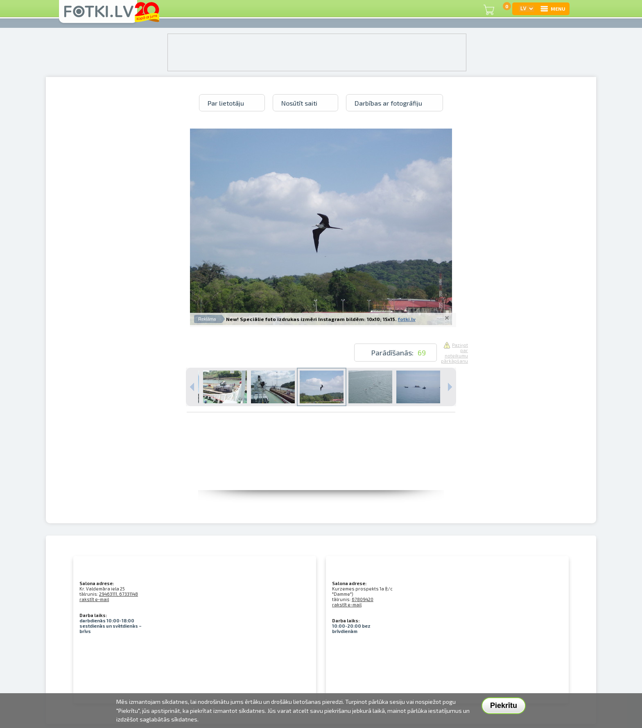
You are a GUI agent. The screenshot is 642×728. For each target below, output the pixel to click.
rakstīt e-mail (94, 599)
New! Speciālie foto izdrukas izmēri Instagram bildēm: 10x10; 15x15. (311, 319)
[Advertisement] (321, 471)
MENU (552, 8)
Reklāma (207, 319)
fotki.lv (407, 319)
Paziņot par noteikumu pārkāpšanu (454, 353)
